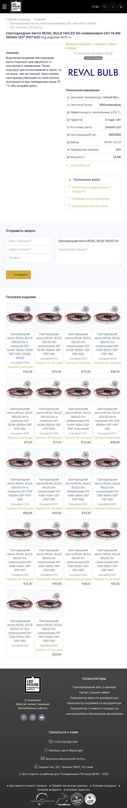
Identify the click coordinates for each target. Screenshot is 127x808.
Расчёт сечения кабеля (94, 692)
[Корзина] (121, 6)
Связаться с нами (63, 732)
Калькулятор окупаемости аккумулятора (94, 703)
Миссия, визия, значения (32, 704)
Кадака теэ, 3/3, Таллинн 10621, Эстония (63, 767)
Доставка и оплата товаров (28, 785)
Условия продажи (104, 785)
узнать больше (93, 58)
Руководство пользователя (90, 198)
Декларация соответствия (90, 206)
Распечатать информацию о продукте (91, 189)
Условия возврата (49, 789)
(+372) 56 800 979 (63, 742)
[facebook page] (23, 717)
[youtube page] (41, 717)
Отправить (18, 275)
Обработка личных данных (69, 785)
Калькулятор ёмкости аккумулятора (94, 697)
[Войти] (112, 6)
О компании (33, 700)
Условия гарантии (78, 789)
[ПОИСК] (104, 6)
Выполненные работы (32, 708)
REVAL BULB (112, 142)
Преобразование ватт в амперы (94, 687)
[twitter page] (32, 717)
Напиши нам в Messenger (63, 750)
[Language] (95, 6)
